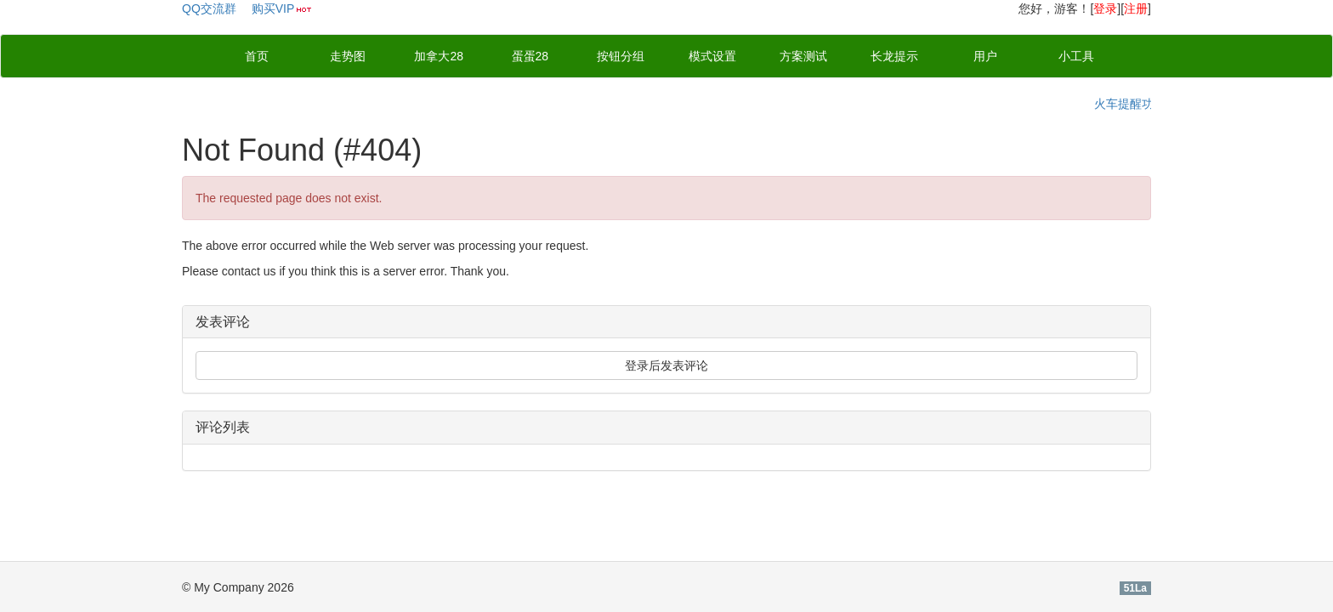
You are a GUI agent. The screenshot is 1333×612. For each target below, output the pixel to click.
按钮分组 (620, 56)
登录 (1105, 8)
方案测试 (803, 56)
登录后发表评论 (666, 365)
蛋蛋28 (530, 56)
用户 (985, 56)
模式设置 (712, 56)
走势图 (348, 56)
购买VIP (273, 8)
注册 (1136, 8)
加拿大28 (438, 56)
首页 (257, 56)
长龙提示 (894, 56)
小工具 (1076, 56)
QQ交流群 (209, 8)
